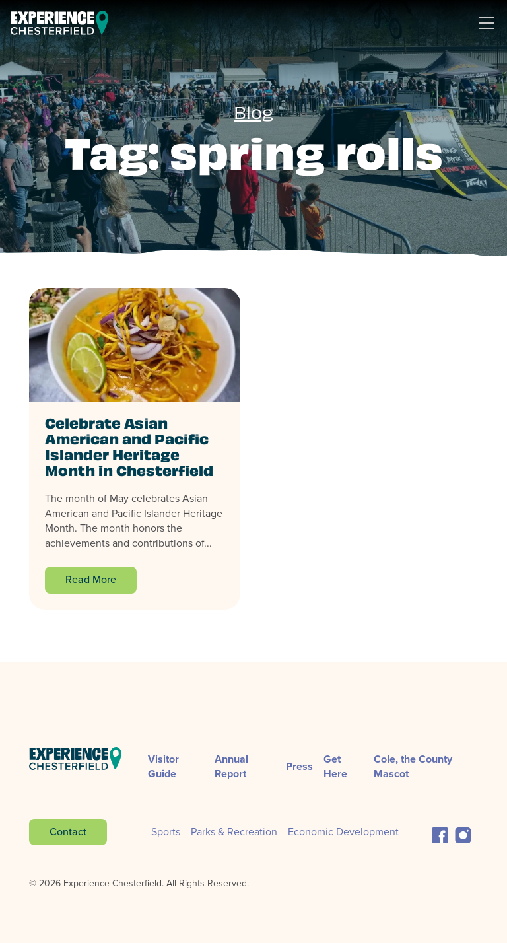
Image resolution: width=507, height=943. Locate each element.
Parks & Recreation (234, 831)
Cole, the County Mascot (413, 766)
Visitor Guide (163, 766)
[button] (440, 833)
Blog (253, 115)
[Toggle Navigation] (492, 23)
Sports (165, 831)
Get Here (335, 766)
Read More (90, 579)
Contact (68, 831)
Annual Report (231, 766)
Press (299, 766)
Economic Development (343, 831)
